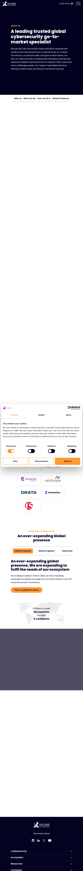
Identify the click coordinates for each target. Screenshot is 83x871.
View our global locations (26, 590)
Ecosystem (17, 857)
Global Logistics (46, 550)
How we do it (44, 98)
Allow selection (41, 461)
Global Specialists (71, 550)
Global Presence (60, 98)
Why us (18, 98)
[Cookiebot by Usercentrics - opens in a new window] (69, 408)
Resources (17, 864)
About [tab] (68, 415)
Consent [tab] (14, 415)
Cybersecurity (19, 851)
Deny (15, 461)
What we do (29, 98)
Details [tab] (41, 415)
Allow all (67, 461)
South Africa (66, 3)
